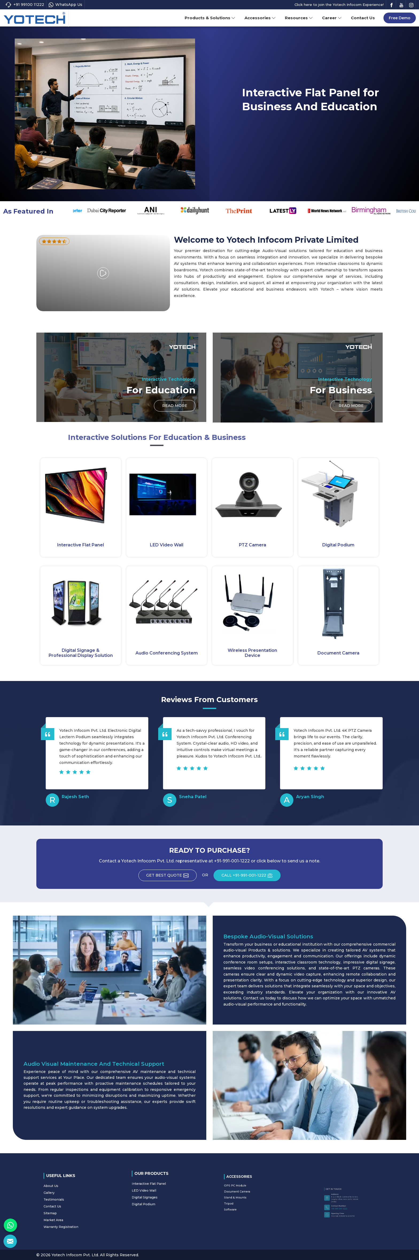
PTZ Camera (252, 544)
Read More (264, 136)
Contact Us (363, 17)
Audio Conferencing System (166, 653)
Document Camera (338, 653)
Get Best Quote (171, 877)
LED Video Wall (166, 544)
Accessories (260, 17)
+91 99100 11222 (24, 5)
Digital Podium (338, 544)
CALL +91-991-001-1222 (251, 877)
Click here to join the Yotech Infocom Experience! (339, 4)
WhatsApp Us (65, 4)
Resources (299, 17)
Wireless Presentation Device (252, 653)
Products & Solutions (210, 17)
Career (332, 17)
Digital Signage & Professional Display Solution (81, 653)
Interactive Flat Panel (80, 544)
